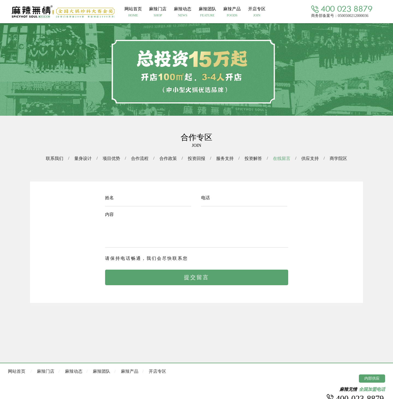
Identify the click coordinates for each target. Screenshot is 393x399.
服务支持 (225, 158)
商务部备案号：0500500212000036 (339, 15)
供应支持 (310, 158)
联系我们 (54, 158)
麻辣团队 (101, 371)
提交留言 (196, 277)
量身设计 (83, 158)
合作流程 (139, 158)
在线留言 (281, 158)
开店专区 (157, 371)
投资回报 (196, 158)
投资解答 (253, 158)
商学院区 (338, 158)
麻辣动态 (73, 371)
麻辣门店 (45, 371)
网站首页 (16, 371)
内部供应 (372, 378)
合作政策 (168, 158)
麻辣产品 (129, 371)
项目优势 (111, 158)
